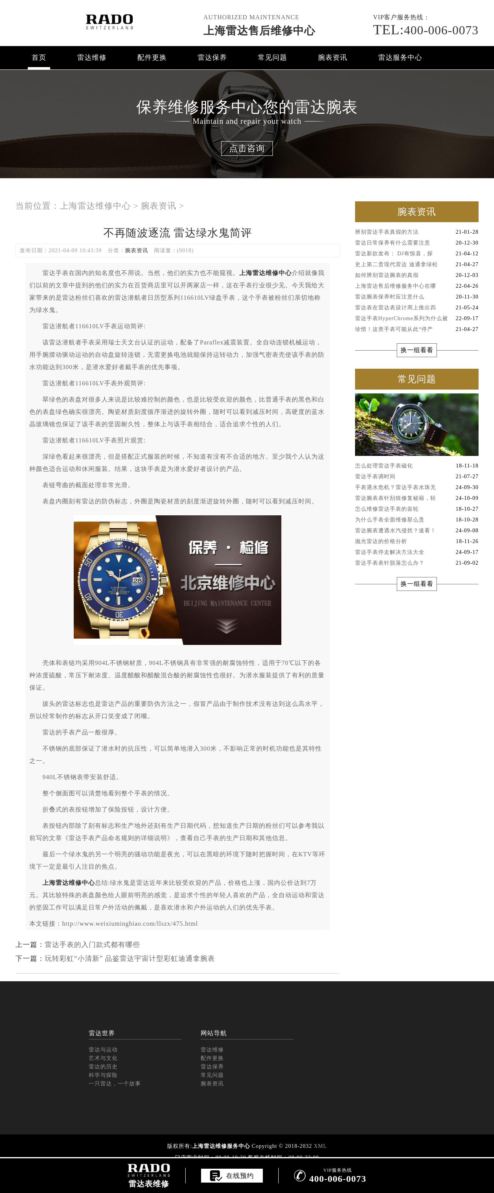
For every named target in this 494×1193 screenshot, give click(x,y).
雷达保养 (212, 57)
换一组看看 (417, 350)
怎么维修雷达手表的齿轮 (417, 509)
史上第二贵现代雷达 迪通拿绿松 (417, 264)
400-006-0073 (426, 30)
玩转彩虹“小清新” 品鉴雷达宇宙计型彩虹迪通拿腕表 (130, 958)
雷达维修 (92, 57)
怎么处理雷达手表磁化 (417, 466)
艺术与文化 (103, 1058)
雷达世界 (102, 1033)
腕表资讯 (332, 57)
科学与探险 (103, 1075)
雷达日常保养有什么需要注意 (417, 243)
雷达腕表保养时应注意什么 (417, 297)
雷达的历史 (103, 1067)
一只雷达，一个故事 (115, 1084)
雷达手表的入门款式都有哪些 (92, 944)
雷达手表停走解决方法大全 (417, 552)
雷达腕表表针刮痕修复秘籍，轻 (417, 498)
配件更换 (152, 57)
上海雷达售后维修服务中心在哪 (417, 286)
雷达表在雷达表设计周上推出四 (417, 307)
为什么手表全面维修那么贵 (417, 520)
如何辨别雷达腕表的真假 (417, 275)
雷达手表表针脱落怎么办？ (417, 563)
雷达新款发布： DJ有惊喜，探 (417, 253)
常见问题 (272, 57)
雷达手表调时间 (417, 476)
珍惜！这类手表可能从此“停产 (417, 329)
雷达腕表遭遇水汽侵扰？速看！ (417, 530)
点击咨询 (247, 148)
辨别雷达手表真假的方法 (417, 232)
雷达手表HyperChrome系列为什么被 (417, 318)
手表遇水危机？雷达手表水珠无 (417, 487)
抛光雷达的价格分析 (417, 541)
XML (320, 1146)
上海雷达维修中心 (95, 206)
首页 (39, 57)
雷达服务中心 (400, 57)
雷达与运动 (103, 1050)
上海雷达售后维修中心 (259, 31)
